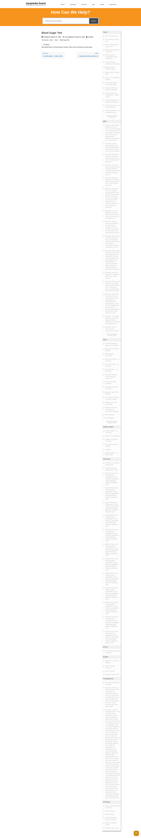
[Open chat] (136, 833)
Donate (102, 4)
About (62, 4)
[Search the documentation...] (66, 21)
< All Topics (46, 44)
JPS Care (84, 4)
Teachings (73, 4)
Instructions (112, 4)
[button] (111, 32)
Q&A (93, 4)
